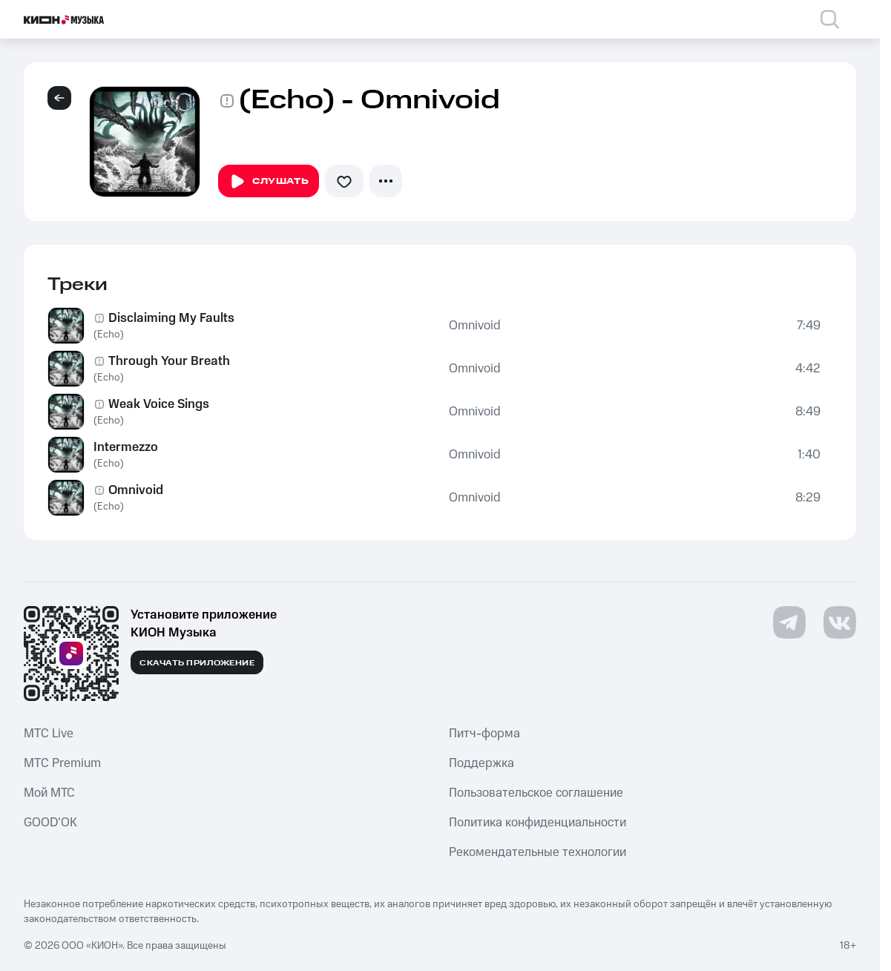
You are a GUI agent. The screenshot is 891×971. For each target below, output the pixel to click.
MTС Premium (62, 763)
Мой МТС (49, 793)
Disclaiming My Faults (171, 318)
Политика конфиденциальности (537, 823)
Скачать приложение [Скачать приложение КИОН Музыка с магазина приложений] (196, 663)
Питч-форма (484, 734)
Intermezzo (125, 447)
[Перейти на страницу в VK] (839, 622)
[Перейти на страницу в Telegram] (789, 622)
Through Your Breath (169, 361)
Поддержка (481, 763)
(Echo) (108, 334)
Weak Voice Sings (158, 404)
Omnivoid (475, 326)
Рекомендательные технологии (537, 852)
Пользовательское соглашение (536, 793)
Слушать (268, 182)
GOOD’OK (50, 823)
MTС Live (48, 734)
